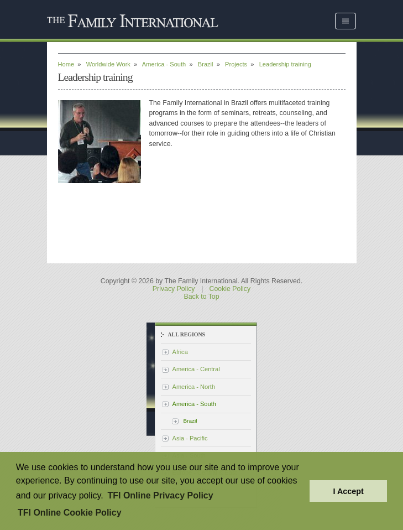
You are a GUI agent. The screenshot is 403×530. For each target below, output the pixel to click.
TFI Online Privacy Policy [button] (160, 495)
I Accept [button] (348, 491)
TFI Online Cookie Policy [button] (70, 512)
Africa (180, 352)
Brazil (205, 64)
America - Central (196, 369)
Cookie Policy (230, 289)
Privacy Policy (174, 289)
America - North (194, 386)
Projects (236, 64)
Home (66, 64)
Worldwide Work (108, 64)
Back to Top (201, 296)
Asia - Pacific (190, 438)
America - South (164, 64)
